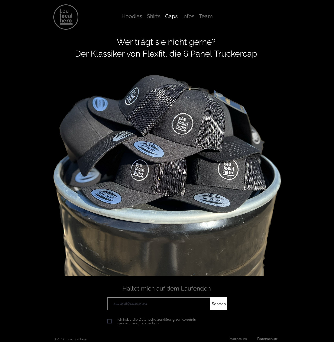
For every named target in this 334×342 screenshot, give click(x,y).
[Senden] (218, 303)
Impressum (238, 338)
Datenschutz (267, 338)
